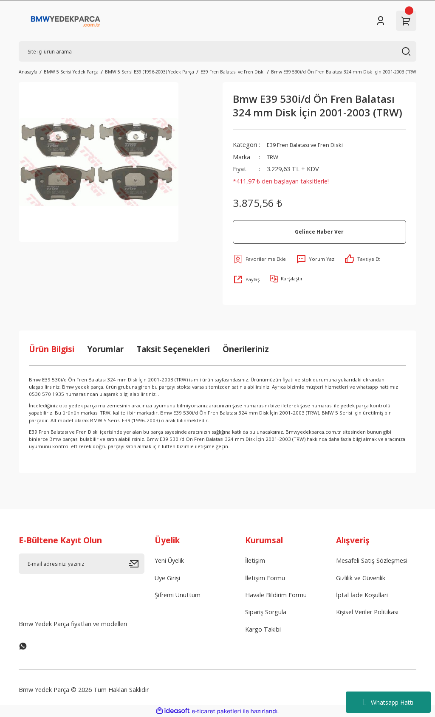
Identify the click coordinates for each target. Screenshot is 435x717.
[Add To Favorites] (259, 259)
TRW (273, 157)
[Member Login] (380, 21)
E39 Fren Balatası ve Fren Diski (309, 145)
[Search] (217, 51)
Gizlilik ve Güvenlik (360, 578)
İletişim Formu (265, 578)
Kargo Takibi (263, 629)
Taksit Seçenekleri (173, 349)
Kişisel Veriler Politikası (367, 612)
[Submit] (136, 563)
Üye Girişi (167, 578)
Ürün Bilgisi (51, 349)
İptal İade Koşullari (362, 595)
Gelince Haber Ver (319, 231)
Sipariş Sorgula (265, 612)
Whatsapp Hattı (388, 702)
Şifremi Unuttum (178, 595)
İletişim (255, 560)
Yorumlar (105, 349)
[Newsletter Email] (81, 563)
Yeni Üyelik (169, 560)
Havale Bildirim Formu (276, 595)
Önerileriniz (246, 349)
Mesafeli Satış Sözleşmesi (371, 560)
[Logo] (65, 20)
